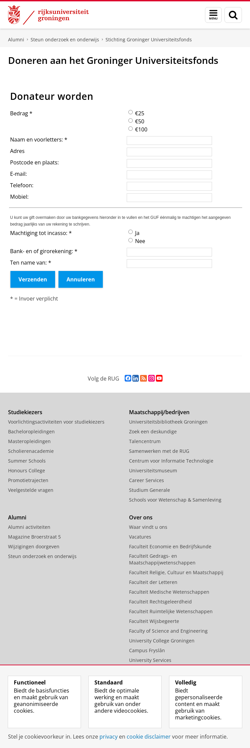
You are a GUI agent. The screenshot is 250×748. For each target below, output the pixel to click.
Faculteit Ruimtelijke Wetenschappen (171, 611)
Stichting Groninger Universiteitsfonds (149, 39)
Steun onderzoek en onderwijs (65, 39)
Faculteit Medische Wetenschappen (169, 592)
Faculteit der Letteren (153, 582)
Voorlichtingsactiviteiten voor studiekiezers (56, 422)
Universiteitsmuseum (153, 470)
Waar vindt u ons (148, 527)
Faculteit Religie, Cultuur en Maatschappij (176, 572)
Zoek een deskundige (153, 431)
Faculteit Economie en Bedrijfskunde (170, 546)
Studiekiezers (25, 412)
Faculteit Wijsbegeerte (154, 621)
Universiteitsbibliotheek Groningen (168, 422)
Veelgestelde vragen (30, 490)
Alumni (16, 39)
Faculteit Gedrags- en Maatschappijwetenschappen (162, 559)
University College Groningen (162, 640)
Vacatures (140, 537)
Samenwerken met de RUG (159, 451)
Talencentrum (145, 441)
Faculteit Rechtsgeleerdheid (160, 601)
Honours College (26, 470)
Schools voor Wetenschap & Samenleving (175, 500)
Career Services (146, 480)
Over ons (141, 517)
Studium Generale (149, 490)
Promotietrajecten (28, 480)
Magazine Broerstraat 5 (34, 537)
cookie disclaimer (149, 736)
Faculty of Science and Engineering (168, 631)
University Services (150, 660)
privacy (108, 736)
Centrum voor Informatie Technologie (171, 461)
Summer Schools (27, 461)
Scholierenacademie (31, 451)
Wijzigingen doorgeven (33, 546)
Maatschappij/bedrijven (159, 412)
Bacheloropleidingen (31, 431)
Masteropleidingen (29, 441)
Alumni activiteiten (29, 527)
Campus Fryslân (147, 650)
